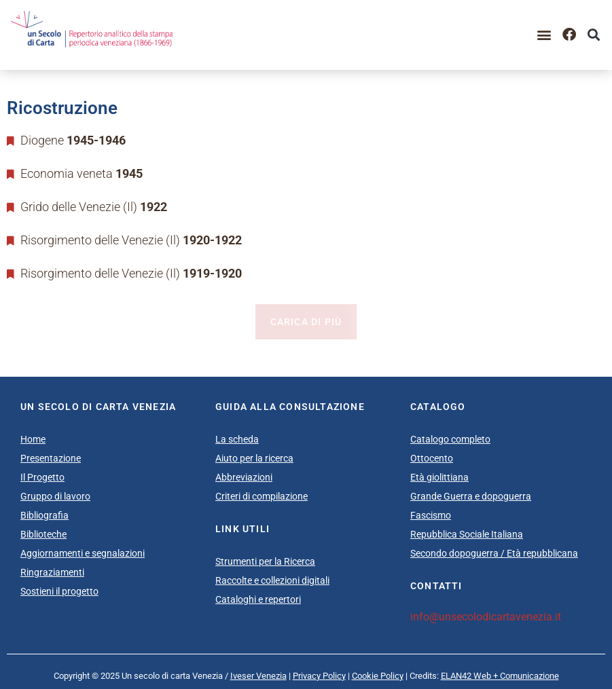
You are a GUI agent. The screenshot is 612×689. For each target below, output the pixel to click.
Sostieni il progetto (59, 591)
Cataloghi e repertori (258, 599)
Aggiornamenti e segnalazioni (82, 553)
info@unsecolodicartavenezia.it (485, 616)
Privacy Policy (319, 676)
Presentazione (50, 458)
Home (33, 439)
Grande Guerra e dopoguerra (470, 496)
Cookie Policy (377, 676)
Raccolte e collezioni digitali (272, 580)
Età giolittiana (439, 477)
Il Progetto (42, 477)
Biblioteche (43, 534)
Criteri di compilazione (261, 496)
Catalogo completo (450, 439)
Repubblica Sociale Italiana (466, 534)
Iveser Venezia (258, 676)
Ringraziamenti (52, 572)
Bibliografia (44, 515)
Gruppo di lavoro (55, 496)
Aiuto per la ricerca (254, 458)
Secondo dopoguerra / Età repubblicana (494, 553)
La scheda (237, 439)
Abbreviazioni (243, 477)
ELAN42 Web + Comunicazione (500, 676)
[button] (544, 35)
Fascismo (430, 515)
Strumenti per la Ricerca (265, 561)
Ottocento (431, 458)
